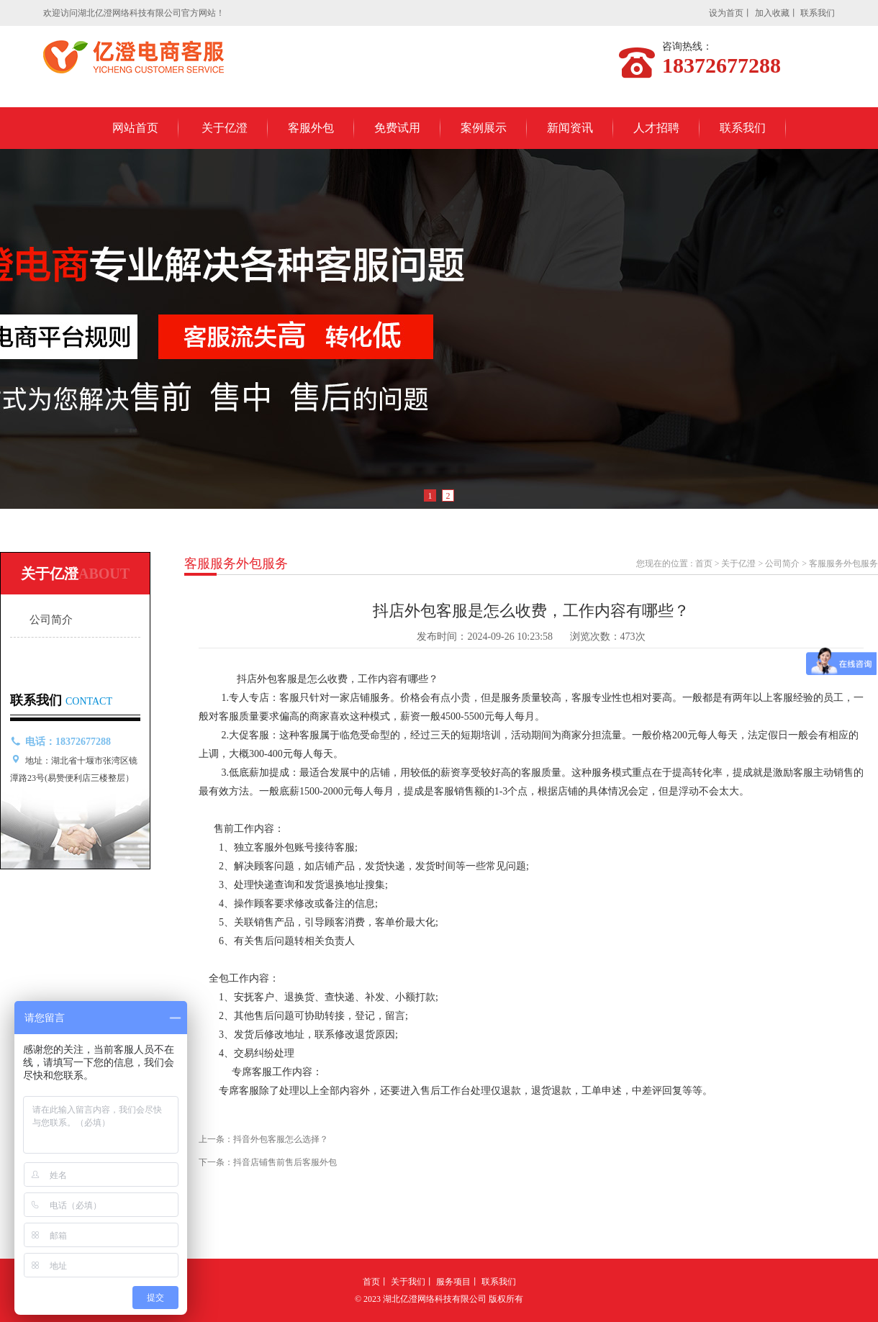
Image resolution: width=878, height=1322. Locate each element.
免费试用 (397, 128)
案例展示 (484, 128)
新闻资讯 (570, 128)
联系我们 (817, 13)
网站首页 (135, 128)
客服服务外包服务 (843, 563)
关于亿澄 (225, 128)
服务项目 (453, 1282)
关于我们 (408, 1282)
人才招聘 (656, 128)
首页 (703, 563)
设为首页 (726, 13)
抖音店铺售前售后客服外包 (285, 1162)
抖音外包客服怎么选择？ (280, 1139)
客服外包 (311, 128)
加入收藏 (772, 13)
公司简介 (51, 619)
